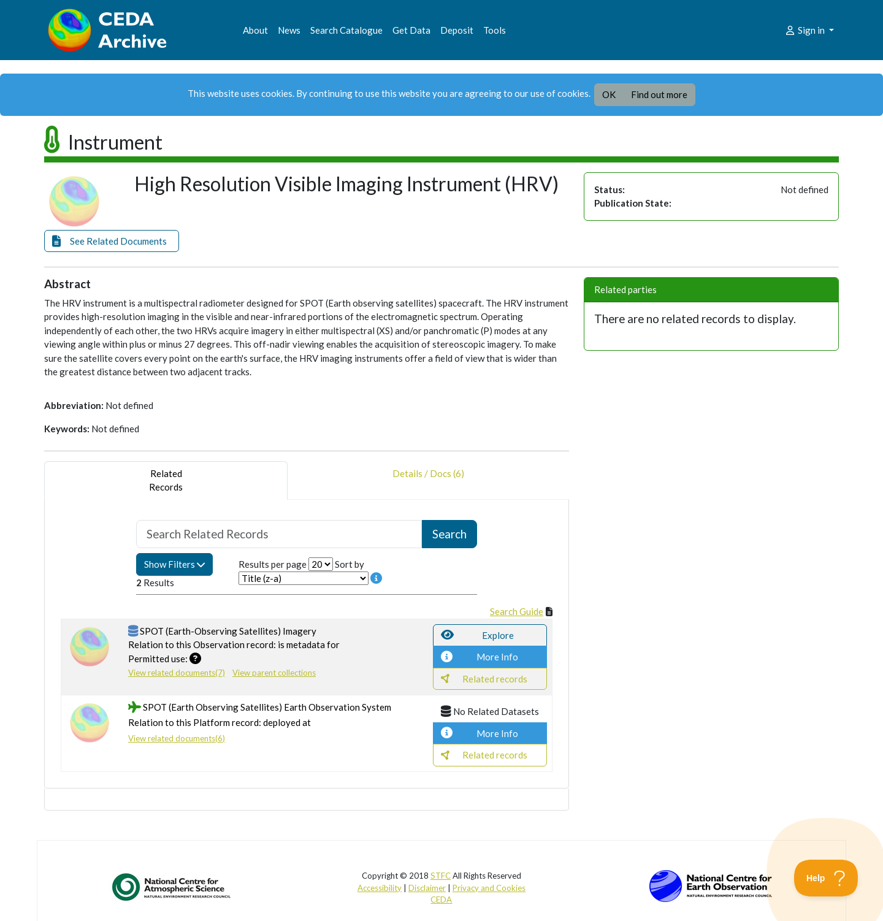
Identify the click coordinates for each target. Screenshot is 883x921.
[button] (111, 241)
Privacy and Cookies (489, 888)
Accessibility (379, 888)
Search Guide (516, 611)
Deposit (456, 30)
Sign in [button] (805, 30)
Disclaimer (427, 888)
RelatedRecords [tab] (166, 480)
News (289, 30)
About (255, 30)
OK (609, 94)
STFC (440, 876)
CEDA (441, 899)
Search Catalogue (346, 30)
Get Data (411, 30)
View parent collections (274, 673)
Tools (494, 30)
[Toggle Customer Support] (826, 878)
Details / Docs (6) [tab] (428, 480)
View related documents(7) (176, 673)
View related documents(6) (176, 738)
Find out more (659, 94)
